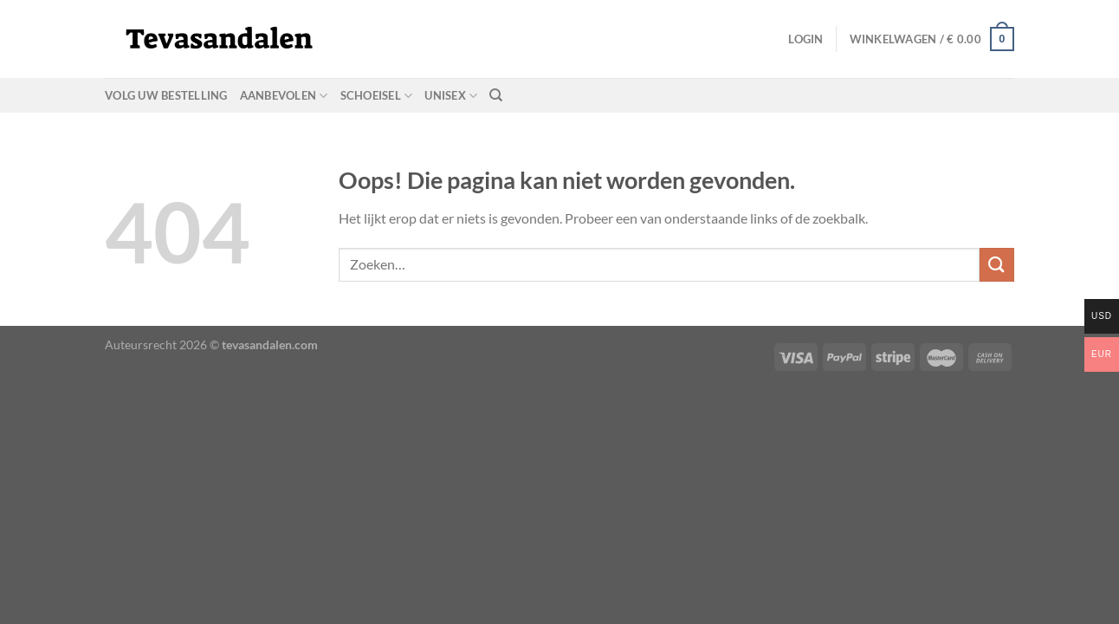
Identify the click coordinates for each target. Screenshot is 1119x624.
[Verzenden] (997, 265)
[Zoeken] (495, 95)
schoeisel (376, 96)
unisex (450, 96)
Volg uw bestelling (166, 95)
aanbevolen (284, 96)
